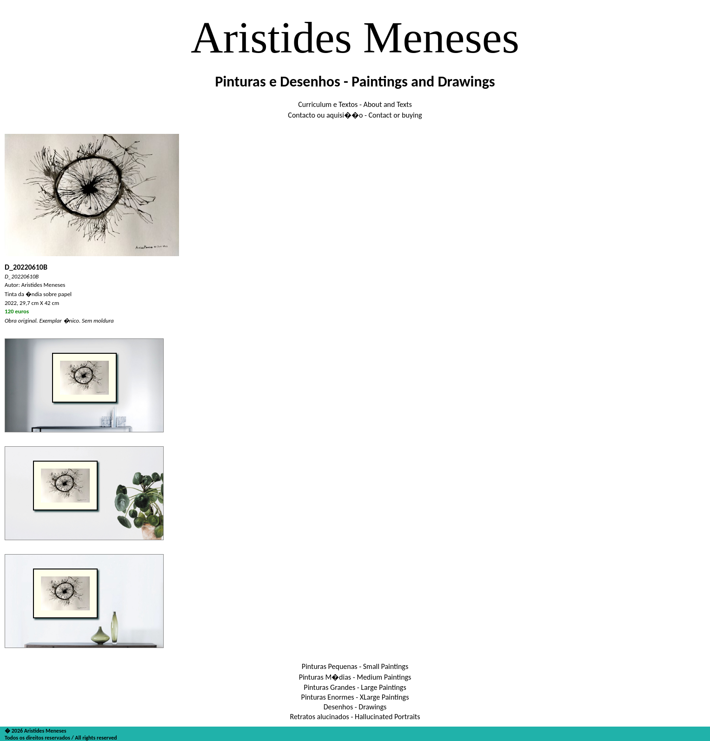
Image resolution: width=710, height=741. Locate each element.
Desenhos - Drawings (355, 706)
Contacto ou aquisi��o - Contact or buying (355, 115)
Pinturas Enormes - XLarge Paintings (355, 697)
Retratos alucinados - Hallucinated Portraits (355, 716)
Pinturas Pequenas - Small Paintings (355, 666)
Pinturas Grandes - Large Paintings (355, 687)
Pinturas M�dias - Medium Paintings (355, 677)
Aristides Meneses (355, 37)
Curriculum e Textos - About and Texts (354, 104)
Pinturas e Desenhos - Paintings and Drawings (355, 82)
